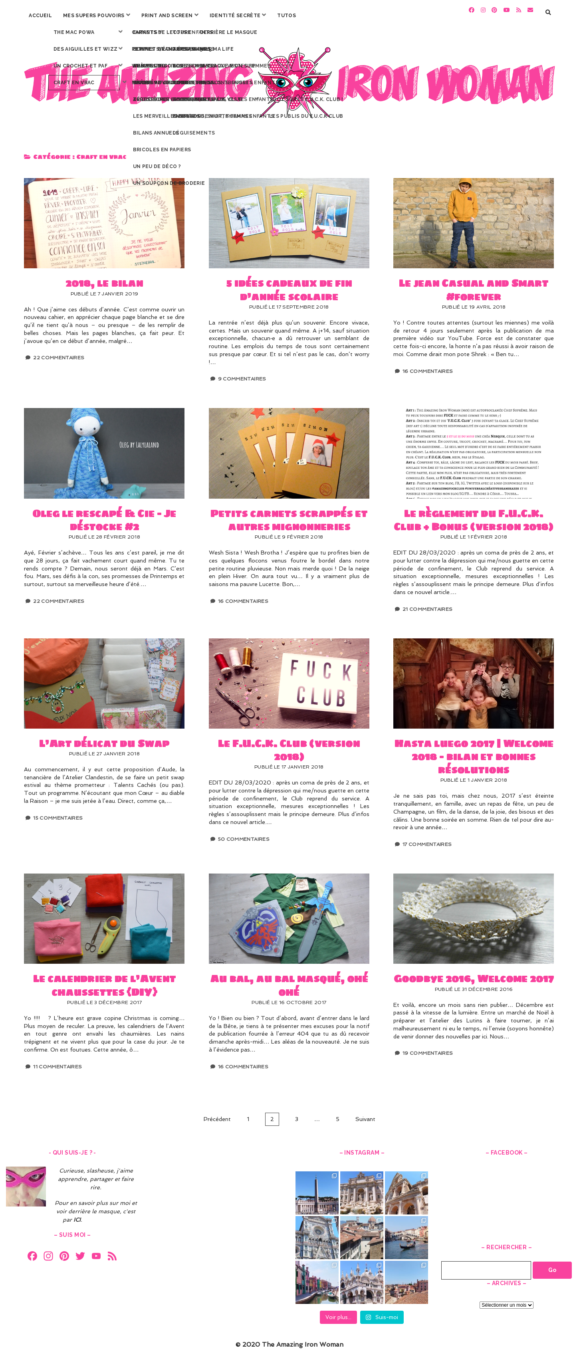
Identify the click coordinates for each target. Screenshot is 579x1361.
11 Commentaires (57, 1062)
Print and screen (167, 15)
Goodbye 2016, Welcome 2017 (473, 915)
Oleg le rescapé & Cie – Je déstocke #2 (104, 449)
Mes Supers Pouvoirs (94, 15)
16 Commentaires (428, 367)
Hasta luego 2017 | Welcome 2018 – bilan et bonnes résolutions (473, 679)
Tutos (286, 15)
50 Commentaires (244, 835)
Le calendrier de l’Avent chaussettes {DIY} (104, 915)
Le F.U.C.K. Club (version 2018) (289, 679)
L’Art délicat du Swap (104, 679)
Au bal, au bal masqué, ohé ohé (289, 915)
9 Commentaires (242, 375)
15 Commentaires (58, 813)
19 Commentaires (428, 1049)
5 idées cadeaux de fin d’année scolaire (289, 219)
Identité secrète (235, 15)
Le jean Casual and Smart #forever (473, 219)
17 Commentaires (427, 840)
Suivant (365, 1114)
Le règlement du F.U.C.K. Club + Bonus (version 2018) (473, 449)
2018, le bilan (104, 219)
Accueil (40, 15)
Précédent (217, 1114)
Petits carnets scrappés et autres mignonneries (289, 449)
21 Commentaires (427, 605)
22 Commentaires (58, 354)
